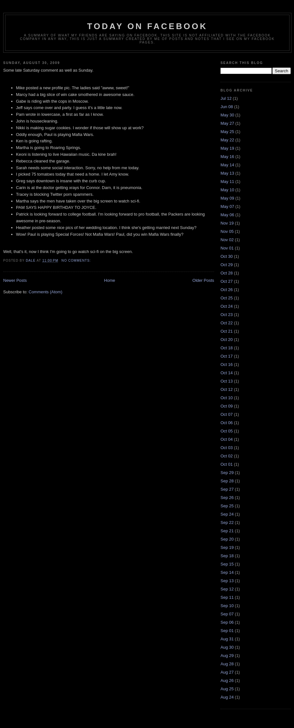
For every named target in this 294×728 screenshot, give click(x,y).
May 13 (227, 173)
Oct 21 (226, 331)
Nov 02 (227, 239)
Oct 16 (226, 364)
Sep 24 (227, 514)
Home (109, 280)
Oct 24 (226, 306)
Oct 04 (226, 439)
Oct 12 (226, 389)
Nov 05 (227, 231)
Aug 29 (227, 655)
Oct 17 (226, 356)
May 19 (227, 148)
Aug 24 (227, 697)
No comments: (76, 260)
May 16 (227, 156)
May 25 (227, 131)
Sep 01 (227, 630)
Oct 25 (226, 298)
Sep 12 (227, 589)
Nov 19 (227, 223)
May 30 (227, 115)
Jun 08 (226, 106)
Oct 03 (226, 447)
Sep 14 (227, 572)
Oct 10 (226, 397)
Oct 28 (226, 273)
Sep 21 (227, 530)
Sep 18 (227, 555)
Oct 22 (226, 322)
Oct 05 (226, 431)
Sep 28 (227, 481)
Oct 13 (226, 381)
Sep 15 (227, 564)
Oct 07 (226, 414)
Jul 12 (226, 98)
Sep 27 (227, 489)
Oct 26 (226, 289)
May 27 (227, 123)
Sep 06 (227, 622)
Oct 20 (226, 339)
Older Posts (203, 280)
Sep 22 (227, 522)
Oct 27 (226, 281)
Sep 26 (227, 497)
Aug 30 (227, 647)
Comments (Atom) (45, 291)
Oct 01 (226, 464)
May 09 (227, 198)
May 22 (227, 140)
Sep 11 (227, 597)
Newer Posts (15, 280)
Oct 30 (226, 256)
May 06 (227, 214)
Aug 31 (227, 639)
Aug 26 (227, 680)
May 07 (227, 206)
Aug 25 (227, 688)
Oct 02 (226, 456)
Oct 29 (226, 264)
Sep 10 (227, 605)
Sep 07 (227, 614)
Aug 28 (227, 663)
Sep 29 (227, 472)
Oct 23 (226, 314)
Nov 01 (227, 248)
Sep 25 (227, 505)
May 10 (227, 189)
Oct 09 (226, 406)
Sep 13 (227, 580)
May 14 (227, 164)
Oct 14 (226, 372)
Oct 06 (226, 422)
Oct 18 (226, 347)
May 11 (227, 181)
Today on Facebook (147, 26)
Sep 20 (227, 539)
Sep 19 (227, 547)
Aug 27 (227, 672)
